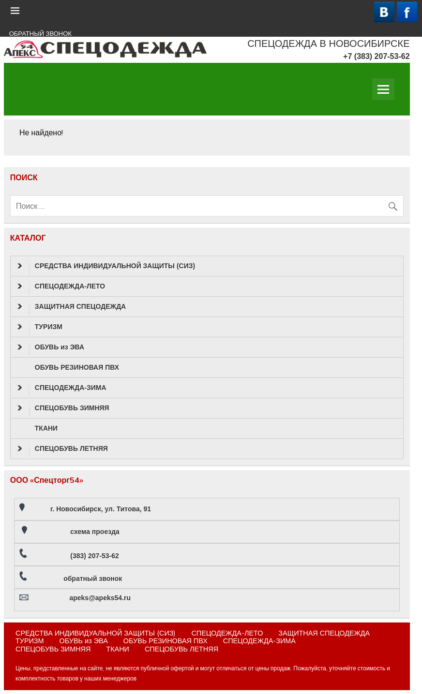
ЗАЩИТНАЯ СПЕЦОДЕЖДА (71, 306)
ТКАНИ (46, 428)
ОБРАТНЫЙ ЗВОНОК (40, 33)
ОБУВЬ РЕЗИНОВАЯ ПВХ (77, 367)
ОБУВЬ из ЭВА (50, 347)
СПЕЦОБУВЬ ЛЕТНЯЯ (62, 448)
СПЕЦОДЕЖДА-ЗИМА (61, 387)
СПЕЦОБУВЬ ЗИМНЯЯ (63, 408)
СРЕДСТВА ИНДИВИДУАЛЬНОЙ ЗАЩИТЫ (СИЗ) (106, 266)
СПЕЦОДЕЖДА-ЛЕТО (61, 286)
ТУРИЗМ (39, 326)
